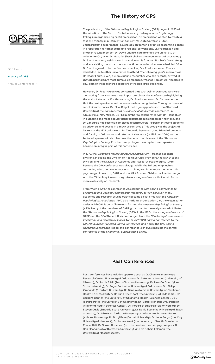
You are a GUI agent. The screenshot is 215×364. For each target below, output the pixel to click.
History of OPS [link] (18, 76)
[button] (30, 83)
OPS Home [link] (15, 69)
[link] (26, 38)
